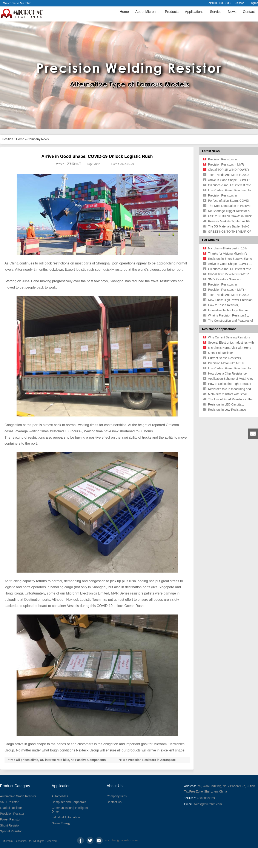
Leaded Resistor (11, 808)
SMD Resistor (9, 802)
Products (171, 12)
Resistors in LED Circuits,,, (226, 404)
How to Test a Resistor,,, (224, 305)
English (254, 3)
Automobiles (60, 796)
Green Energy (61, 823)
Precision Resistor (12, 813)
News (232, 12)
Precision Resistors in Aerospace (152, 760)
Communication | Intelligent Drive (70, 809)
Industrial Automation (66, 817)
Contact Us (114, 802)
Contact (249, 12)
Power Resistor (10, 819)
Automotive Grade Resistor (18, 796)
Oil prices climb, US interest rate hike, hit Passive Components (61, 760)
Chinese (239, 3)
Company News (38, 139)
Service (215, 12)
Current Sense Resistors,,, (225, 358)
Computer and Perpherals (69, 802)
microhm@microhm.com (108, 840)
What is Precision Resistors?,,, (228, 315)
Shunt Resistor (10, 825)
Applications (194, 12)
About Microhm (146, 12)
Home (124, 12)
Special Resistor (11, 831)
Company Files (117, 796)
